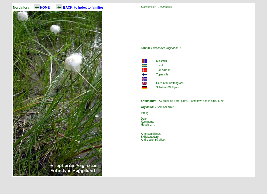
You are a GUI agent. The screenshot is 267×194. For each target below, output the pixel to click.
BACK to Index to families (80, 7)
